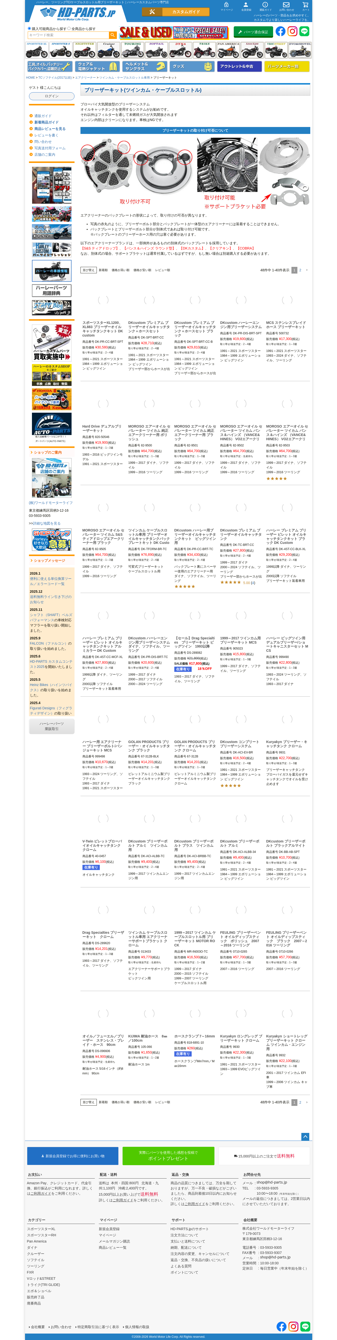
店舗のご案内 (44, 154)
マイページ (108, 1220)
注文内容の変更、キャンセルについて (200, 1254)
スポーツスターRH (41, 1235)
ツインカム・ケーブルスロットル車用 (124, 77)
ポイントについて (184, 1272)
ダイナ (180, 50)
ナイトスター (84, 50)
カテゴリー (36, 1220)
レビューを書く (46, 135)
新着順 (103, 270)
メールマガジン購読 (114, 1241)
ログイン (52, 96)
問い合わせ (43, 142)
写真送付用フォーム (50, 148)
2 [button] (300, 270)
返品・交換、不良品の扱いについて (198, 1260)
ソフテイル (156, 50)
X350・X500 (252, 50)
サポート (178, 1220)
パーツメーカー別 (287, 66)
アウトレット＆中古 (239, 66)
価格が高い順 (121, 270)
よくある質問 (181, 1266)
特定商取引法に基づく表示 (98, 1327)
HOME (30, 77)
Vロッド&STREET (41, 1278)
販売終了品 (35, 1297)
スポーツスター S (61, 50)
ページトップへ (305, 1137)
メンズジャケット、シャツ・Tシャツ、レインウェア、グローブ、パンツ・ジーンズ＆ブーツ (97, 66)
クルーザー (35, 1254)
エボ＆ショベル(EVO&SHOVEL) (300, 50)
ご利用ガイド (40, 1193)
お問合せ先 (252, 1175)
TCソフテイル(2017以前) (55, 77)
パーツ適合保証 (253, 32)
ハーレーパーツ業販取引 (52, 726)
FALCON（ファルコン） (49, 643)
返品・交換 (180, 1175)
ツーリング (132, 50)
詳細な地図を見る (47, 523)
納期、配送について (186, 1247)
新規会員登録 (109, 1229)
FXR (30, 1272)
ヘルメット (145, 66)
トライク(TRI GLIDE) (204, 50)
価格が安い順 (142, 270)
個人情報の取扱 (137, 1327)
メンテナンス (50, 66)
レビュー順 (162, 270)
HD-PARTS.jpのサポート (190, 1229)
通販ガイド (43, 116)
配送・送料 (108, 1175)
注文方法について (184, 1235)
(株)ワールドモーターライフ (51, 503)
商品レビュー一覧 (113, 1247)
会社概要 (250, 1220)
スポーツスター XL (37, 50)
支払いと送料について (188, 1241)
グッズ (192, 66)
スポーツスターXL (41, 1229)
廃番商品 (34, 1303)
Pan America (228, 50)
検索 (113, 35)
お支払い (35, 1175)
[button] (306, 270)
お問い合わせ (61, 1327)
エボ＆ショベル (39, 1291)
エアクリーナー (85, 77)
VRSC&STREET (276, 50)
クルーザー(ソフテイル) (108, 50)
